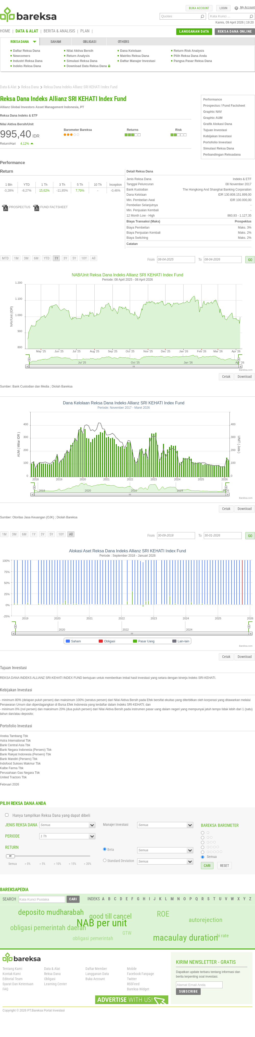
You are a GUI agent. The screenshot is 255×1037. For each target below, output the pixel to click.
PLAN (85, 31)
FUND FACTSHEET (50, 207)
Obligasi (49, 979)
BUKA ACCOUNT (199, 8)
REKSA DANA (19, 42)
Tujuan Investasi (215, 130)
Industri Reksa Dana (27, 61)
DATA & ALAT (27, 31)
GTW (126, 933)
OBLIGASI (89, 42)
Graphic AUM (213, 118)
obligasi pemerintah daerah (48, 927)
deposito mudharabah (51, 912)
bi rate (223, 935)
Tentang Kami (12, 969)
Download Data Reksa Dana (87, 66)
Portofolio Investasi (217, 142)
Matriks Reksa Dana (134, 56)
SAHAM (55, 42)
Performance (212, 99)
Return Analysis (78, 56)
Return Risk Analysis (189, 51)
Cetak (226, 376)
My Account (244, 7)
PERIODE (12, 836)
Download (245, 376)
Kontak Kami (12, 974)
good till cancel (110, 916)
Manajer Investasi (115, 824)
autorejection (205, 920)
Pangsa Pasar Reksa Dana (193, 61)
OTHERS (123, 42)
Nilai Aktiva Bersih (80, 51)
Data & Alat (8, 87)
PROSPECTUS (16, 207)
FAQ (5, 989)
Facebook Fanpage (140, 974)
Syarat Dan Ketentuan (18, 984)
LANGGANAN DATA (194, 31)
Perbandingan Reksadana (222, 154)
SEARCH (9, 899)
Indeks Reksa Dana (27, 66)
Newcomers (21, 56)
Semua (212, 856)
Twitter (132, 979)
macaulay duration (185, 937)
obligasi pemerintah (93, 938)
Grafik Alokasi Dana (217, 124)
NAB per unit (101, 923)
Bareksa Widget (138, 989)
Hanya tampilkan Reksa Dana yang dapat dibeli (51, 815)
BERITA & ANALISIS (59, 31)
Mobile (132, 969)
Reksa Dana (30, 87)
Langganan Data (97, 974)
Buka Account (95, 979)
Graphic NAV (212, 112)
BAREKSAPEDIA (14, 889)
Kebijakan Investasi (217, 136)
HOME (5, 31)
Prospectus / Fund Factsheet (224, 105)
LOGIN (223, 8)
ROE (163, 914)
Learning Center (55, 984)
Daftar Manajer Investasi (137, 61)
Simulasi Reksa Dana (82, 61)
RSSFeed (133, 984)
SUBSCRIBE (188, 991)
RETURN (12, 847)
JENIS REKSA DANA (21, 824)
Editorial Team (13, 979)
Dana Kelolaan (130, 51)
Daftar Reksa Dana (26, 51)
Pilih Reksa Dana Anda (190, 56)
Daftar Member (96, 969)
